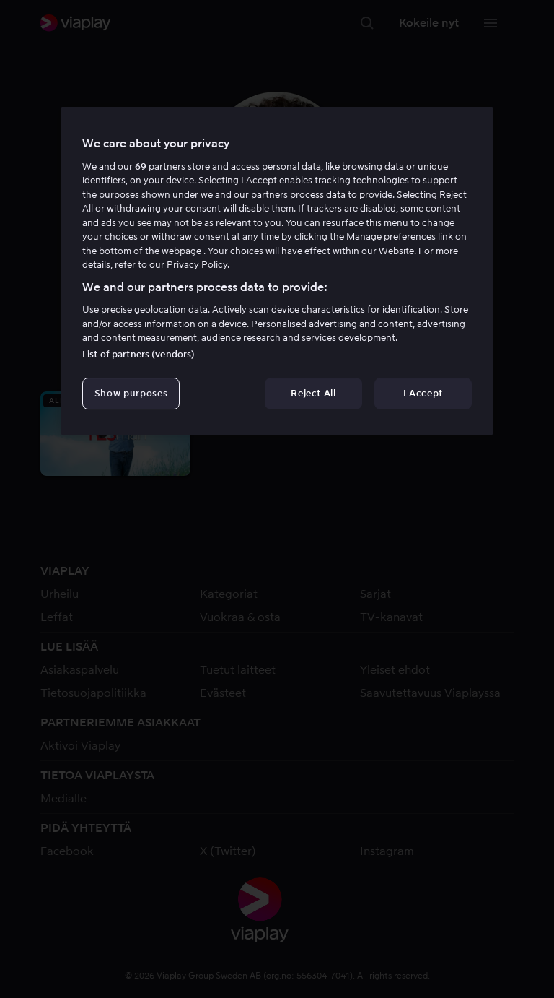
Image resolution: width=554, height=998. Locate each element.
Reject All (313, 393)
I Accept (423, 393)
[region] (277, 271)
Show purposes (130, 393)
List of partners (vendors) (138, 354)
